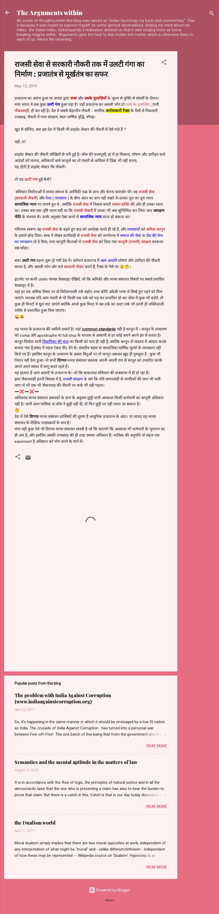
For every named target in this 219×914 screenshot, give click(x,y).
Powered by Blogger (109, 890)
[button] (164, 63)
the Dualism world (35, 823)
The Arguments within (49, 12)
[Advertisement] (198, 129)
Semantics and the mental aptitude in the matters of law (76, 762)
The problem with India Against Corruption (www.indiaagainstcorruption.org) (63, 698)
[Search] (212, 14)
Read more (156, 746)
